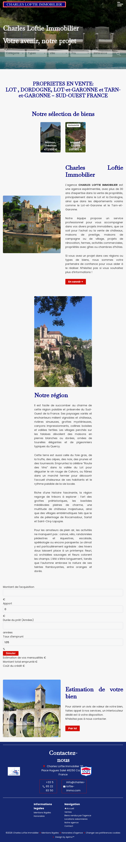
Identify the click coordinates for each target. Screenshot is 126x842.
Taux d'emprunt (13, 636)
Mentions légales (50, 832)
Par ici (72, 728)
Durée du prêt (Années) (18, 620)
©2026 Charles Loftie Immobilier (22, 832)
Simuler (11, 653)
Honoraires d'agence (72, 832)
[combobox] (15, 53)
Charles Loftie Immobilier (63, 766)
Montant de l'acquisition (18, 587)
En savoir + (75, 281)
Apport (7, 603)
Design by (64, 837)
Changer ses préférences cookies (103, 832)
